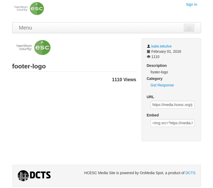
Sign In (191, 4)
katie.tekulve (161, 46)
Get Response (162, 85)
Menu (25, 28)
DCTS (190, 173)
